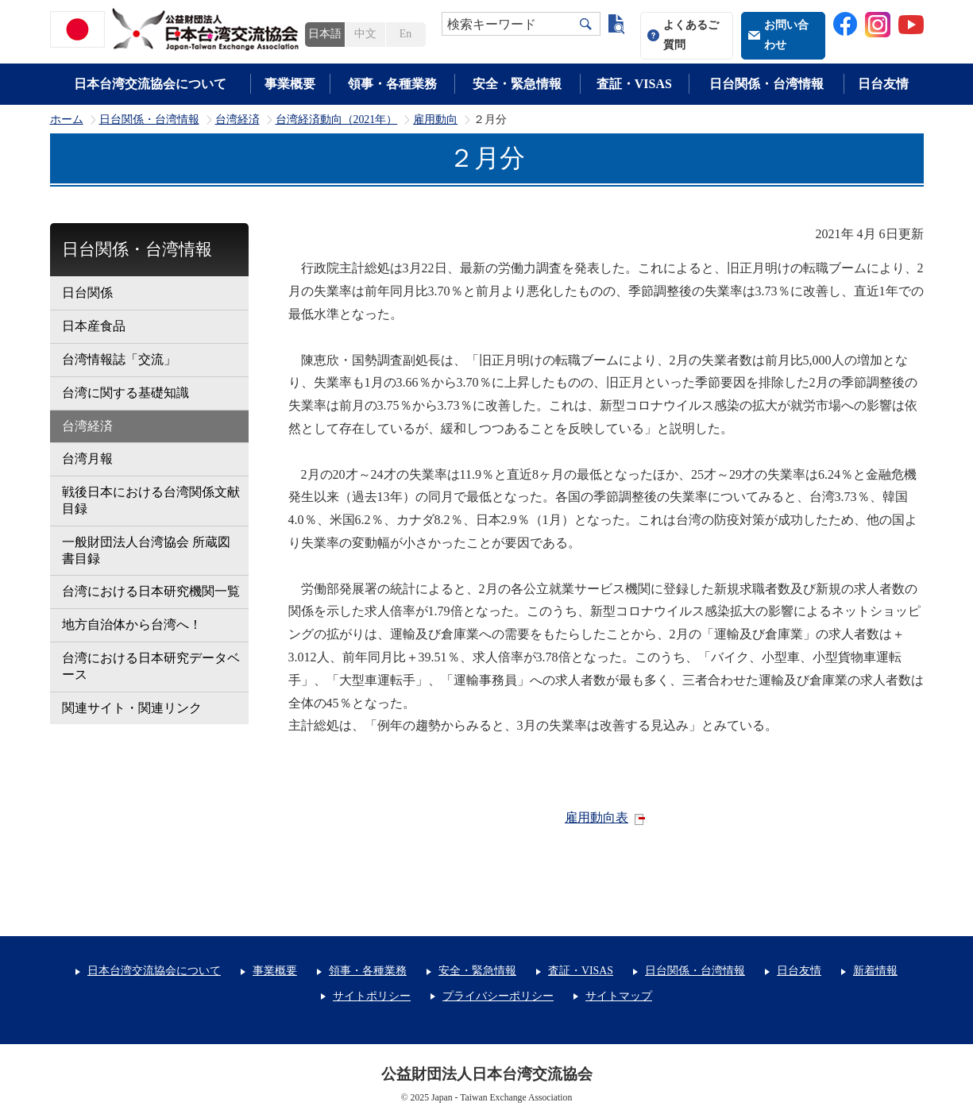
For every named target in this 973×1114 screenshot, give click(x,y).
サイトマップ (618, 996)
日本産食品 (93, 326)
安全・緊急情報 (517, 84)
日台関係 (87, 292)
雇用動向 (435, 119)
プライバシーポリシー (498, 996)
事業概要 (289, 84)
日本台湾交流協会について (150, 84)
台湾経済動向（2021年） (337, 119)
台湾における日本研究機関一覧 (151, 591)
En (405, 34)
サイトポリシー (372, 996)
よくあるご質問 (691, 35)
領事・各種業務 (392, 84)
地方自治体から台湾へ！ (132, 624)
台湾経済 (237, 119)
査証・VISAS (634, 84)
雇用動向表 (596, 817)
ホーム (66, 119)
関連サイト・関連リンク (132, 708)
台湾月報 (87, 458)
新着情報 (875, 971)
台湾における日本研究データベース (151, 666)
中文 (365, 34)
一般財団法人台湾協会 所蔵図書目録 (146, 550)
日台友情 (883, 84)
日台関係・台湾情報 (766, 84)
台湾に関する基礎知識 (125, 392)
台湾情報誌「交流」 (119, 359)
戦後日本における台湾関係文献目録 (151, 500)
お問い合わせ (786, 35)
